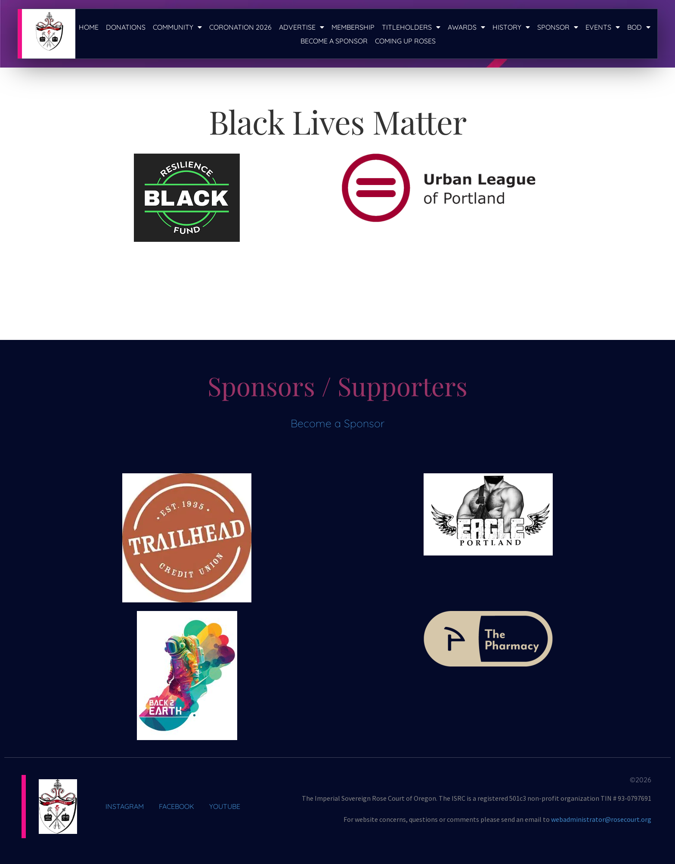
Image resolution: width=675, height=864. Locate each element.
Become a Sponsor (334, 41)
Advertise (301, 27)
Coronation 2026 (240, 27)
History (511, 27)
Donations (126, 27)
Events (602, 27)
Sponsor (557, 27)
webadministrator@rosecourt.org (601, 819)
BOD (638, 27)
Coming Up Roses (405, 41)
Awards (466, 27)
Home (89, 27)
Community (177, 27)
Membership (353, 27)
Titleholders (411, 27)
